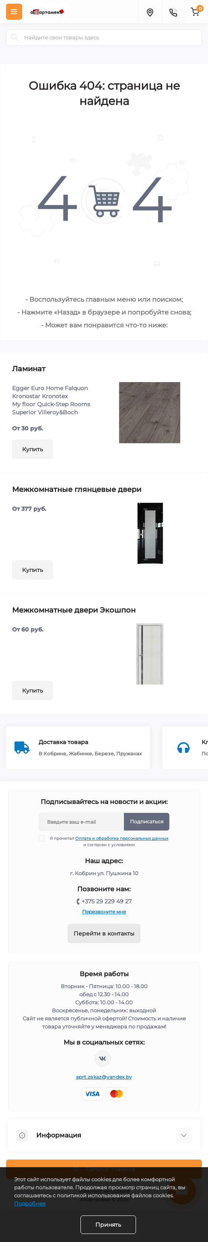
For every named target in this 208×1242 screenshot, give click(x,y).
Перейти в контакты (104, 933)
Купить (32, 449)
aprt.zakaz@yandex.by (104, 1077)
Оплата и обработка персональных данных (121, 838)
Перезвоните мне (104, 912)
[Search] (15, 37)
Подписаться (146, 821)
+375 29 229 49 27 (107, 901)
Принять (108, 1224)
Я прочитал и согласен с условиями (108, 841)
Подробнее (29, 1203)
